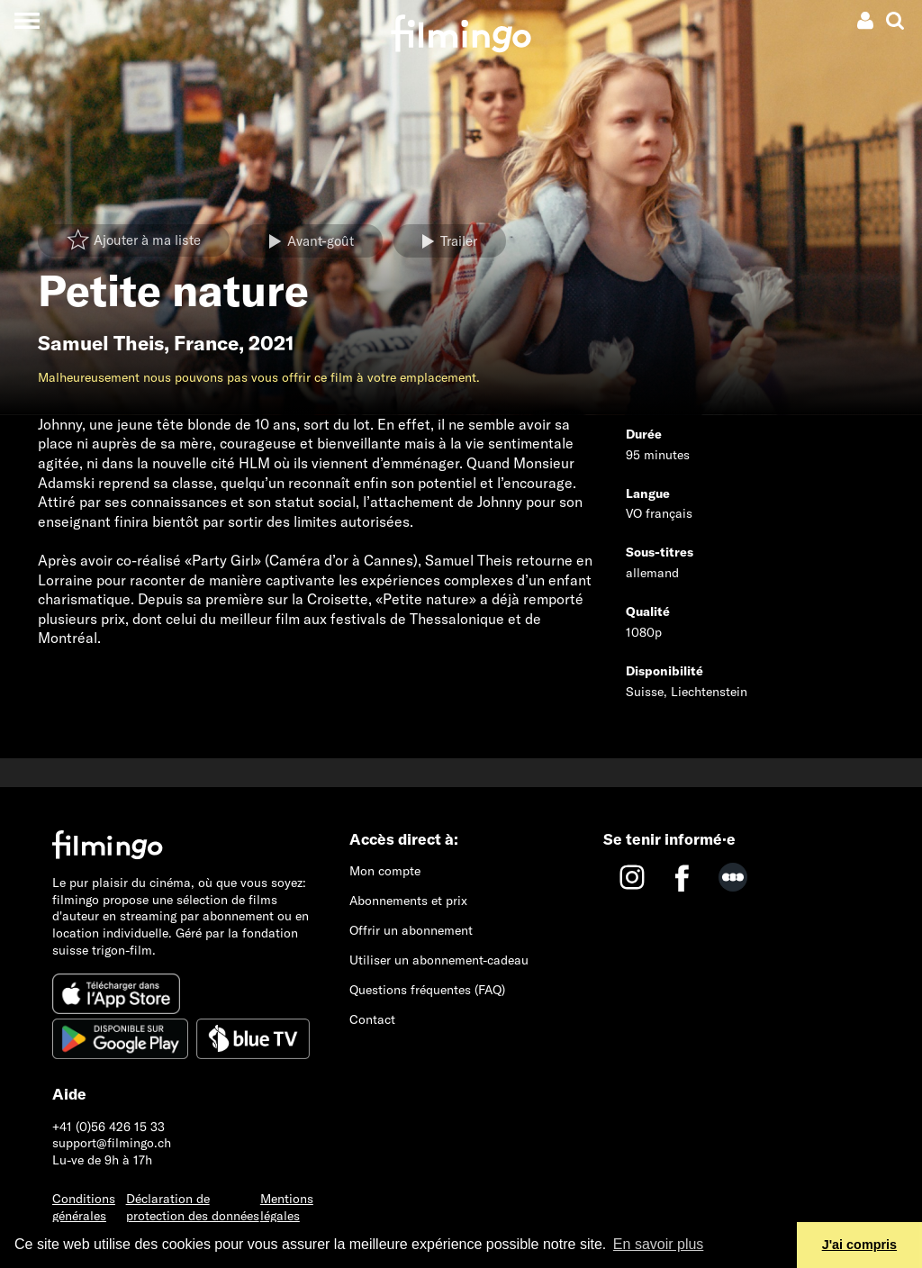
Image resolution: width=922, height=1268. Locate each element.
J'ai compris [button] (859, 1244)
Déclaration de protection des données (192, 1207)
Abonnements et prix (408, 900)
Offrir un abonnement (411, 930)
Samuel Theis (101, 343)
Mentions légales (286, 1207)
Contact (372, 1019)
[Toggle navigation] (26, 20)
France (206, 343)
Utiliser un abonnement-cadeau (439, 960)
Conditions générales (83, 1207)
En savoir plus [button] (658, 1244)
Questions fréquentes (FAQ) (427, 990)
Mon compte (384, 871)
